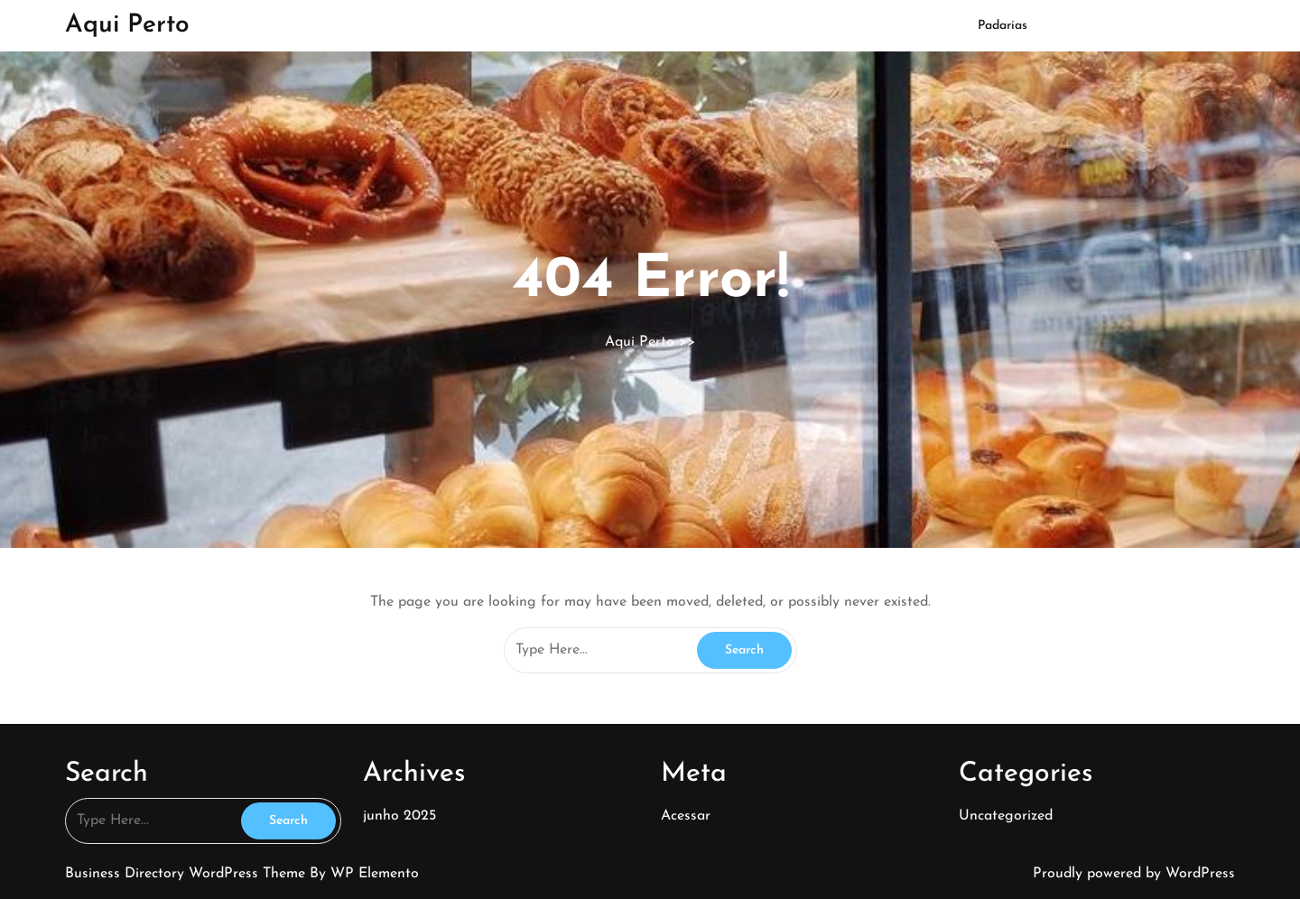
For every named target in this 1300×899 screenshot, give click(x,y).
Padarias (1002, 25)
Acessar (685, 816)
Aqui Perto (127, 25)
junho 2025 (399, 816)
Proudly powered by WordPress (1134, 874)
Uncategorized (1006, 816)
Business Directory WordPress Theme (187, 874)
